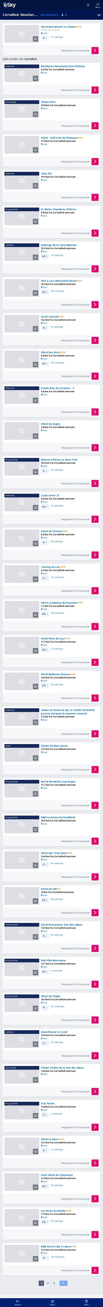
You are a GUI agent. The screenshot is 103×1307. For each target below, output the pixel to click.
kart (44, 33)
